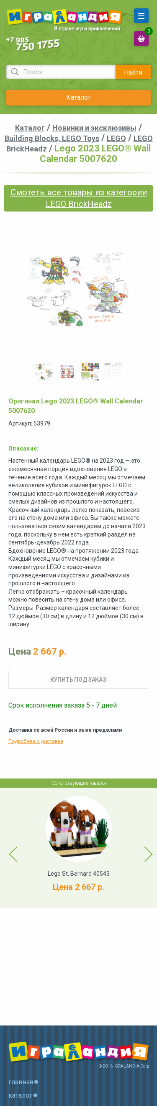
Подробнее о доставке (35, 741)
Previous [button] (8, 848)
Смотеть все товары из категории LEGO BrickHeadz (78, 198)
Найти (133, 72)
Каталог (78, 97)
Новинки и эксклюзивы (94, 127)
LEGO (116, 138)
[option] (44, 371)
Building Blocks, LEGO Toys (52, 138)
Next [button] (141, 848)
